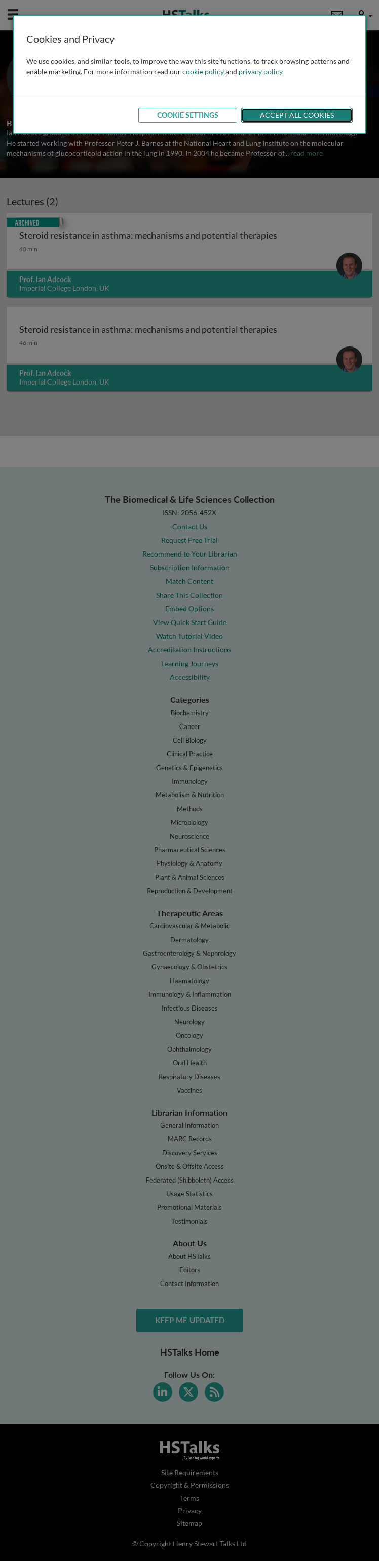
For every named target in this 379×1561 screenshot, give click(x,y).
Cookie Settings (187, 115)
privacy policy (260, 71)
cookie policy (203, 71)
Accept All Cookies (297, 115)
